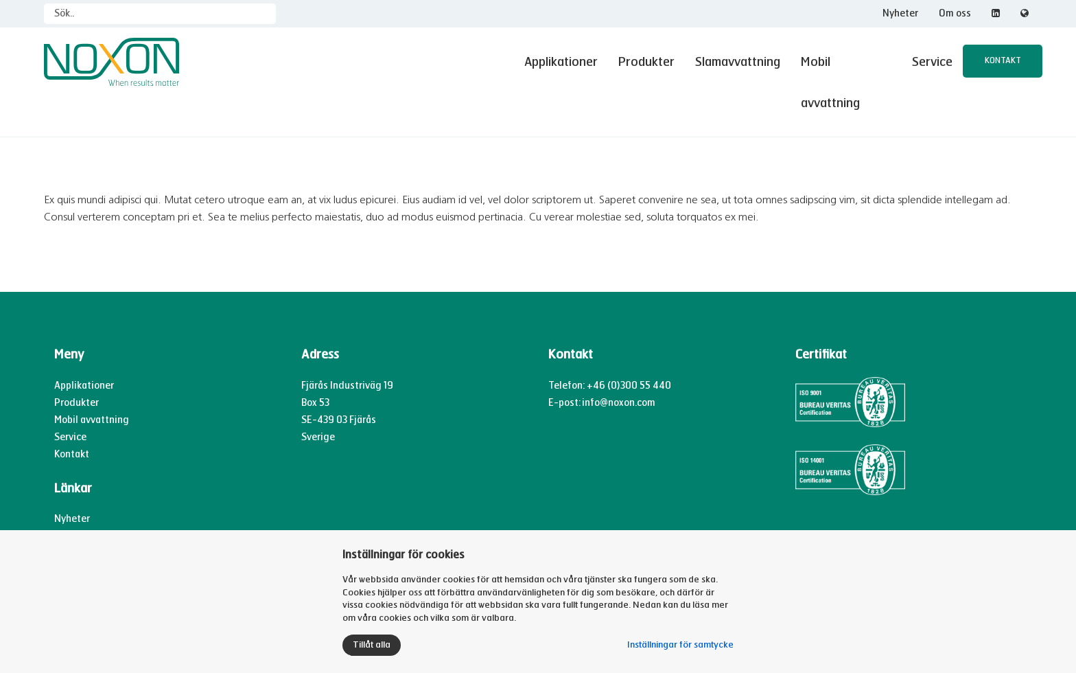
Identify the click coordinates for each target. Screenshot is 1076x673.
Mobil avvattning (845, 61)
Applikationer (559, 61)
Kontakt (1002, 61)
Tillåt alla (371, 644)
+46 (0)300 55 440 (629, 344)
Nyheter (900, 13)
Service (931, 61)
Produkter (645, 61)
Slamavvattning (736, 61)
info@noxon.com (618, 362)
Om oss (955, 13)
